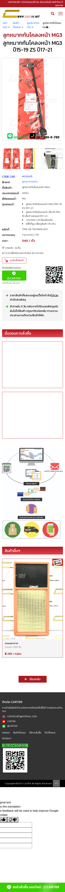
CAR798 (11, 721)
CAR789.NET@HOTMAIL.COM (22, 716)
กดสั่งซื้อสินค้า (14, 260)
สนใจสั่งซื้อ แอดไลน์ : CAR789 (32, 887)
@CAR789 (12, 726)
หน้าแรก (5, 25)
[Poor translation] (12, 819)
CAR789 (14, 276)
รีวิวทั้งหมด (50, 733)
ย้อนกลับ (33, 679)
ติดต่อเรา (6, 738)
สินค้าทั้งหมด (17, 25)
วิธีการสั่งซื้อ (35, 733)
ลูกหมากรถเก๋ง (30, 181)
